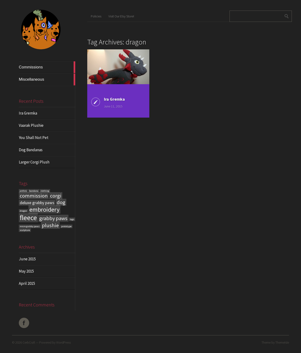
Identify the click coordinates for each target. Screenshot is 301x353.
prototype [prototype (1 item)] (66, 226)
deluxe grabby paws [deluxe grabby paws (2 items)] (37, 202)
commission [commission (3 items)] (34, 195)
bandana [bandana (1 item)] (33, 190)
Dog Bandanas (31, 149)
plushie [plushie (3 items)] (50, 225)
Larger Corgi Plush (34, 162)
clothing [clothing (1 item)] (45, 190)
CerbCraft (29, 342)
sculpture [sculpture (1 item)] (25, 230)
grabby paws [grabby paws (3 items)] (53, 218)
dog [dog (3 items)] (61, 202)
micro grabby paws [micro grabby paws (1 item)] (30, 226)
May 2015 (26, 271)
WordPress (63, 342)
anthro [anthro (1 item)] (23, 190)
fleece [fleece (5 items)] (28, 217)
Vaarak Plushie (31, 125)
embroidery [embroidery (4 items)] (44, 209)
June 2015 (27, 259)
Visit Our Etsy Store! (121, 16)
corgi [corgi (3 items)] (55, 195)
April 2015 (27, 283)
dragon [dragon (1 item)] (23, 210)
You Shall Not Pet (33, 137)
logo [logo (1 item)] (72, 219)
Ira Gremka (28, 113)
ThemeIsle (282, 342)
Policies (96, 16)
